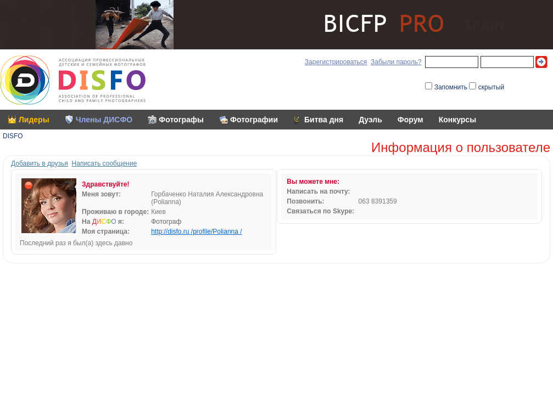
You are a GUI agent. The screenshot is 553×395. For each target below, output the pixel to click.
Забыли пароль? (396, 62)
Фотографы (181, 119)
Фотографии (254, 119)
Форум (410, 119)
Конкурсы (457, 119)
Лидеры (34, 119)
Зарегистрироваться (336, 62)
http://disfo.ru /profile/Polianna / (196, 231)
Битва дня (323, 119)
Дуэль (370, 119)
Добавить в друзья (39, 163)
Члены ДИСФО (104, 119)
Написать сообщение (104, 163)
